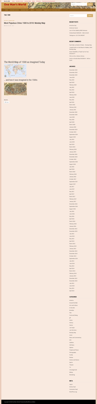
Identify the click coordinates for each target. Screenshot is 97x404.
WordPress (28, 402)
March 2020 (72, 124)
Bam (34, 402)
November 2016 (73, 204)
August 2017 (72, 184)
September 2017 (73, 181)
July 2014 (71, 261)
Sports (71, 362)
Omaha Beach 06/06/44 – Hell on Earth (79, 33)
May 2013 (71, 288)
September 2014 (73, 258)
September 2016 (73, 206)
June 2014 (72, 263)
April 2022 (71, 92)
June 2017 (72, 189)
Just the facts (72, 330)
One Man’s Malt (27, 1)
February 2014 (72, 273)
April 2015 (71, 241)
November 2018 (73, 157)
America (71, 300)
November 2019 (73, 129)
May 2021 (71, 99)
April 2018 (71, 169)
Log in (70, 384)
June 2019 (72, 142)
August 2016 (72, 209)
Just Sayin (72, 327)
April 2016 (71, 219)
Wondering (72, 375)
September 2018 (73, 162)
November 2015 (73, 231)
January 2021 (72, 109)
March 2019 (72, 147)
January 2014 (72, 276)
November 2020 (73, 114)
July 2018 (71, 166)
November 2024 (73, 72)
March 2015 (72, 243)
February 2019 (72, 149)
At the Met (72, 308)
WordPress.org (73, 392)
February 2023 (72, 85)
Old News (71, 345)
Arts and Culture (73, 305)
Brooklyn (71, 310)
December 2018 (73, 154)
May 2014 (71, 266)
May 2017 (71, 191)
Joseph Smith (72, 47)
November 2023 (73, 75)
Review (71, 357)
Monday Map (11, 20)
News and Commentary (75, 337)
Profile (71, 355)
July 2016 (71, 211)
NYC (70, 340)
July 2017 (71, 186)
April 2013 (71, 291)
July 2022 (71, 87)
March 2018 (72, 171)
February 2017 (72, 199)
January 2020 (72, 127)
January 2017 (72, 201)
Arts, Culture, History (79, 56)
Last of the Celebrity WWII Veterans (78, 30)
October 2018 (72, 159)
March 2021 (72, 104)
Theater (71, 365)
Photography (72, 352)
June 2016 (72, 214)
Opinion (71, 347)
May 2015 (71, 238)
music (70, 335)
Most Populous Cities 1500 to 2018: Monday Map (24, 23)
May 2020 (71, 119)
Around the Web (73, 303)
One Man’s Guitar (19, 1)
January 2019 (72, 152)
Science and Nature (74, 360)
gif (70, 317)
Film (70, 312)
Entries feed (72, 387)
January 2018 (72, 176)
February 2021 (72, 107)
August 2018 (72, 164)
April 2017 (71, 194)
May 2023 (71, 80)
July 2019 (71, 139)
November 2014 (73, 253)
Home (13, 1)
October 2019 (72, 132)
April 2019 (71, 144)
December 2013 (73, 278)
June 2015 (72, 236)
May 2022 (71, 90)
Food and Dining (73, 315)
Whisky (71, 372)
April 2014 (71, 268)
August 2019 (72, 137)
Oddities (71, 342)
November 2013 (73, 281)
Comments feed (73, 389)
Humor (71, 325)
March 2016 (72, 221)
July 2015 (71, 233)
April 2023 (71, 82)
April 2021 (71, 102)
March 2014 (72, 271)
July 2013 (71, 283)
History (6, 20)
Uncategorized (73, 370)
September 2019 (73, 134)
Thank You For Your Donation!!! (48, 1)
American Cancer (73, 28)
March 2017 (72, 196)
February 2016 (72, 224)
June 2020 (72, 117)
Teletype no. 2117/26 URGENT (77, 35)
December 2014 (73, 251)
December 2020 (73, 112)
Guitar (70, 320)
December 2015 (73, 228)
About (33, 1)
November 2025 (73, 70)
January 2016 (72, 226)
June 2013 (72, 286)
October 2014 (72, 256)
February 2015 (72, 246)
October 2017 (72, 179)
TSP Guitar (38, 1)
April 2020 (71, 122)
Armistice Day (72, 25)
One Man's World (15, 4)
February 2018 (72, 174)
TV (70, 367)
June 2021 (72, 97)
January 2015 (72, 248)
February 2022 (72, 95)
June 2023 (72, 77)
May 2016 (71, 216)
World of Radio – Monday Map (84, 45)
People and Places (74, 350)
